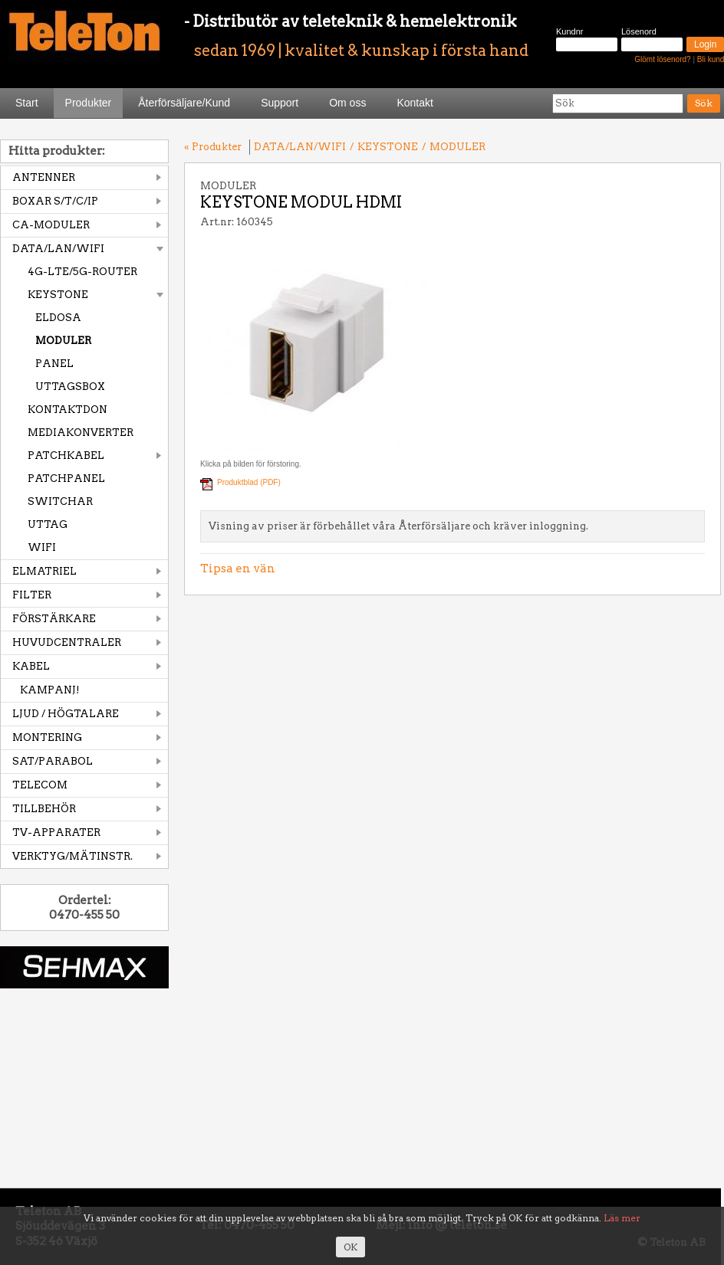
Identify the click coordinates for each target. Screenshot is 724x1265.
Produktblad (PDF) (249, 482)
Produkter (88, 103)
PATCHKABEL (66, 455)
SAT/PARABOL (52, 761)
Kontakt (415, 103)
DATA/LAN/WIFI (58, 248)
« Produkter (213, 146)
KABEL (31, 666)
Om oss (347, 103)
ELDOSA (58, 317)
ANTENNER (43, 177)
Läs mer (622, 1218)
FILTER (31, 595)
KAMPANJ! (50, 690)
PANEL (54, 363)
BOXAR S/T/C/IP (55, 201)
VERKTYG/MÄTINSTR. (72, 856)
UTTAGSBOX (70, 386)
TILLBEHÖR (44, 808)
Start (26, 103)
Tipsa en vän (237, 568)
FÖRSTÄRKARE (54, 618)
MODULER (63, 340)
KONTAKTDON (67, 409)
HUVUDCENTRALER (66, 642)
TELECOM (39, 785)
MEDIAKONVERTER (80, 432)
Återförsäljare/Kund (184, 103)
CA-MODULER (51, 225)
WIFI (42, 547)
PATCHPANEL (66, 478)
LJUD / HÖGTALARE (65, 713)
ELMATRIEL (44, 571)
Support (279, 103)
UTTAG (47, 524)
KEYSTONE (58, 294)
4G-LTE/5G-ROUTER (82, 271)
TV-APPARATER (56, 832)
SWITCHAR (60, 501)
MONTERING (47, 737)
